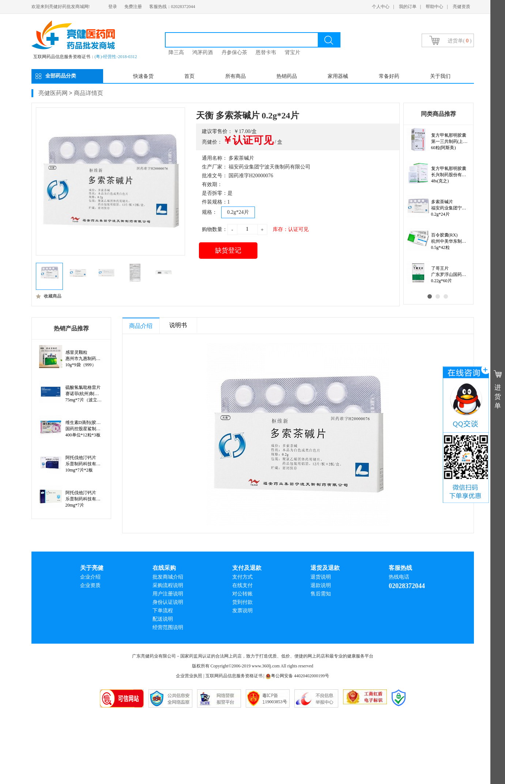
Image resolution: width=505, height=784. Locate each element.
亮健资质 (461, 6)
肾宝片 (292, 52)
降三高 (176, 52)
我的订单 (408, 6)
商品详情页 (88, 93)
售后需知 (320, 593)
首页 (189, 76)
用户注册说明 (167, 593)
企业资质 (90, 585)
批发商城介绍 (167, 577)
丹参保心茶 (234, 52)
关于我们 (440, 76)
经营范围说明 (167, 627)
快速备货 (143, 76)
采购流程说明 (167, 585)
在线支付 (242, 585)
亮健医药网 (53, 93)
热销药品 (286, 76)
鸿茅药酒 (202, 52)
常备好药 (389, 76)
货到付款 (242, 602)
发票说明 (242, 610)
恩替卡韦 (266, 52)
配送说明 (162, 619)
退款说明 (320, 585)
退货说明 (320, 577)
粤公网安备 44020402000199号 (297, 675)
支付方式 (242, 577)
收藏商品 (48, 296)
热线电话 (399, 577)
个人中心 (380, 6)
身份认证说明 (167, 602)
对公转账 (242, 593)
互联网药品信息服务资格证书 (234, 675)
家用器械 (338, 76)
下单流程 (162, 610)
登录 (112, 6)
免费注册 (133, 6)
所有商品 (235, 76)
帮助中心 (434, 6)
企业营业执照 (189, 675)
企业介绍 (90, 577)
